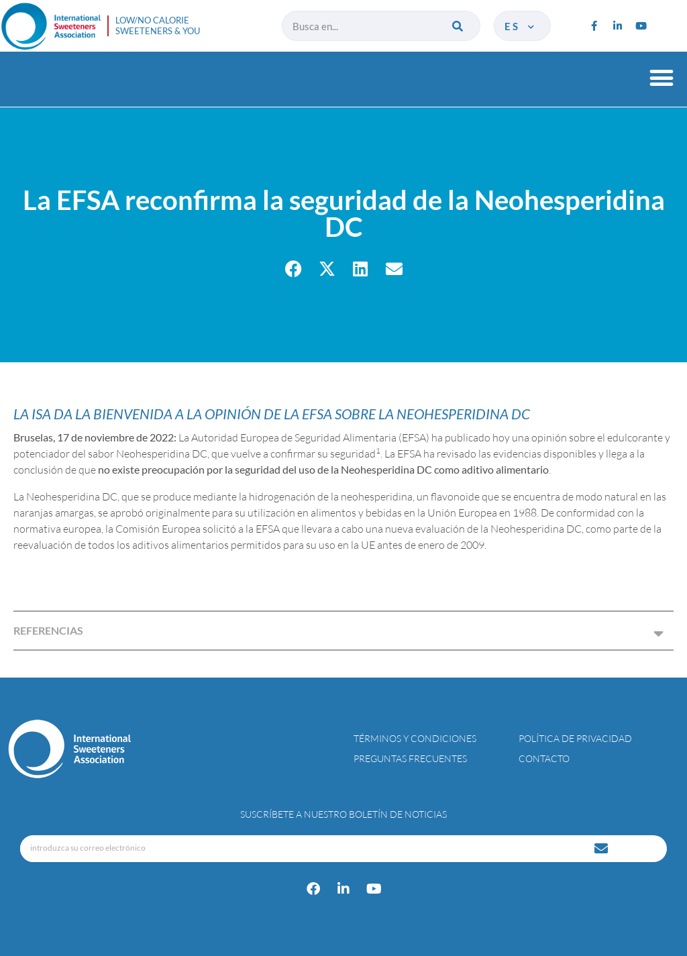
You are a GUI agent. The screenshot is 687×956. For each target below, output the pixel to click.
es (521, 26)
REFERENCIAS (48, 630)
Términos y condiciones (415, 738)
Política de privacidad (575, 738)
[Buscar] (458, 25)
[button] (661, 77)
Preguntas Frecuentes (410, 758)
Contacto (544, 758)
